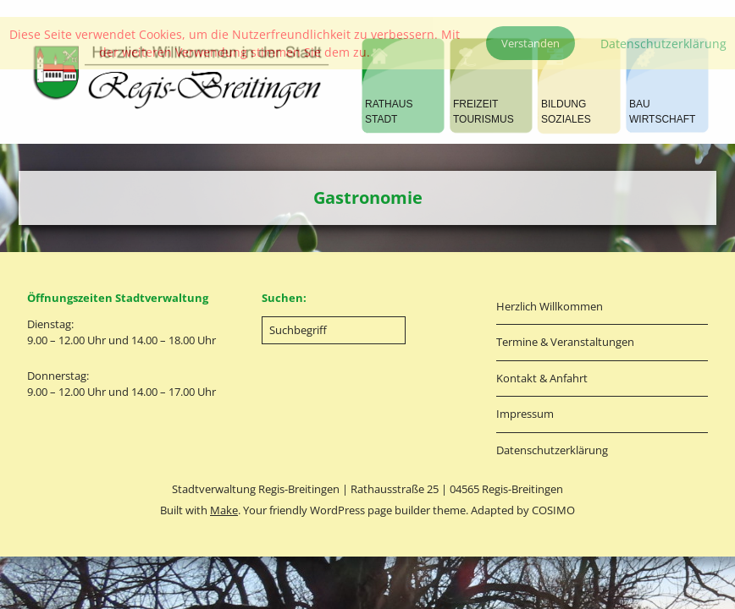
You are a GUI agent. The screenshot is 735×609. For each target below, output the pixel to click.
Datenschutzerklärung (552, 450)
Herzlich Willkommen (549, 306)
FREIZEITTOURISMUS (483, 111)
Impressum (525, 413)
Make (224, 510)
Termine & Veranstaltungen (565, 341)
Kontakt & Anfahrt (542, 378)
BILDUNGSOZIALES (566, 111)
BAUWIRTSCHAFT (662, 111)
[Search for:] (334, 330)
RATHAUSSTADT (388, 111)
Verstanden (530, 43)
